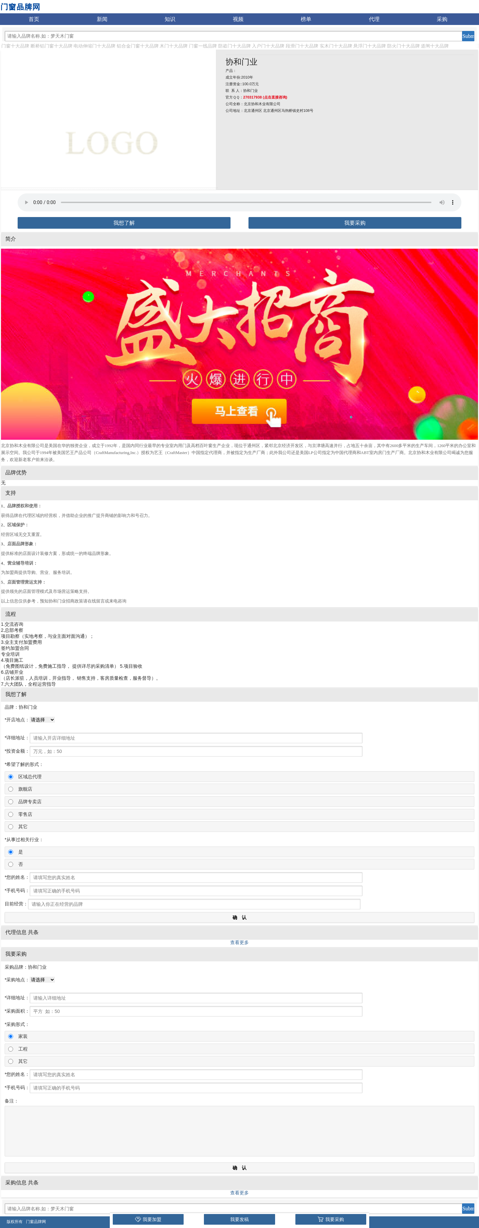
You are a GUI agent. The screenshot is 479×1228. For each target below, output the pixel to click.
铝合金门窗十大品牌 (138, 46)
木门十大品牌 (174, 46)
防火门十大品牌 (403, 46)
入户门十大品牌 (268, 46)
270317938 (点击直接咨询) (265, 97)
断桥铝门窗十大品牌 (52, 46)
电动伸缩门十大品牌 (94, 46)
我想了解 (124, 223)
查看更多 (239, 942)
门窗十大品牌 (15, 46)
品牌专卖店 (30, 801)
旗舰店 (25, 789)
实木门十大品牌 (336, 46)
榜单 (306, 19)
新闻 (102, 19)
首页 (34, 19)
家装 (23, 1036)
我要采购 (355, 223)
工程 (23, 1049)
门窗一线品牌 (203, 46)
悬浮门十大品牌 (369, 46)
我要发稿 (239, 1219)
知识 (170, 19)
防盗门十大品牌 (234, 46)
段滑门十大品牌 (302, 46)
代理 (374, 19)
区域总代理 (30, 776)
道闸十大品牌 (435, 46)
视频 (238, 19)
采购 (442, 19)
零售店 (25, 814)
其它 (23, 826)
